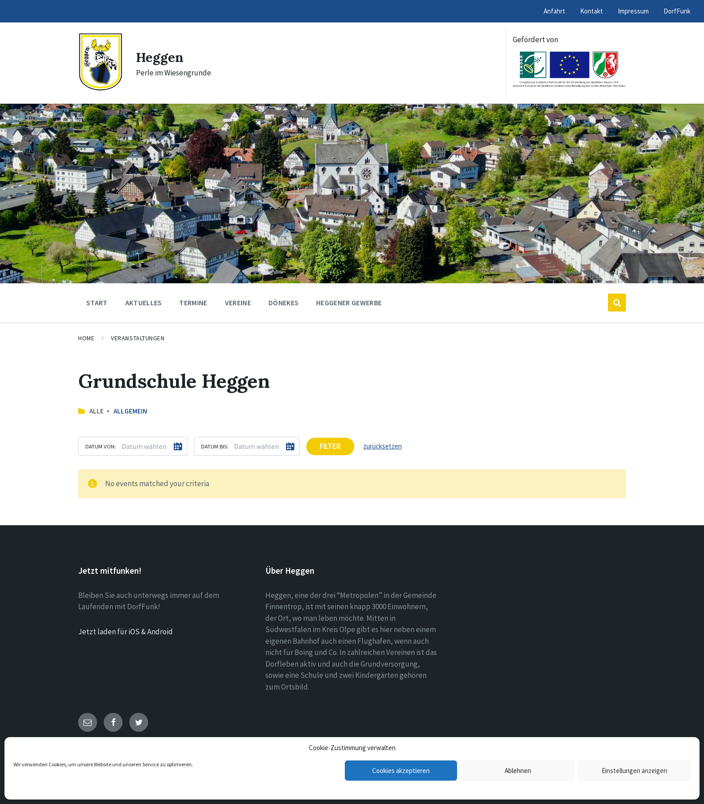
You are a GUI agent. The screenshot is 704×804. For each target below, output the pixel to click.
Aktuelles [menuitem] (143, 302)
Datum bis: (214, 446)
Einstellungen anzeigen (634, 770)
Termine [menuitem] (193, 302)
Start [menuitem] (97, 302)
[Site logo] (100, 88)
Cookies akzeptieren (401, 770)
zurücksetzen (382, 446)
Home (86, 338)
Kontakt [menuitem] (591, 11)
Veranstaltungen (137, 338)
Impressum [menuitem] (633, 11)
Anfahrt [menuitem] (554, 11)
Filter (330, 446)
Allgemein (130, 411)
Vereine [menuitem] (238, 302)
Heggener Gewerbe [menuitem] (349, 302)
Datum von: (100, 446)
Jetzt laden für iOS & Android (125, 632)
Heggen (160, 57)
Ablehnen (518, 770)
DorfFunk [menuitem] (677, 11)
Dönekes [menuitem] (283, 302)
